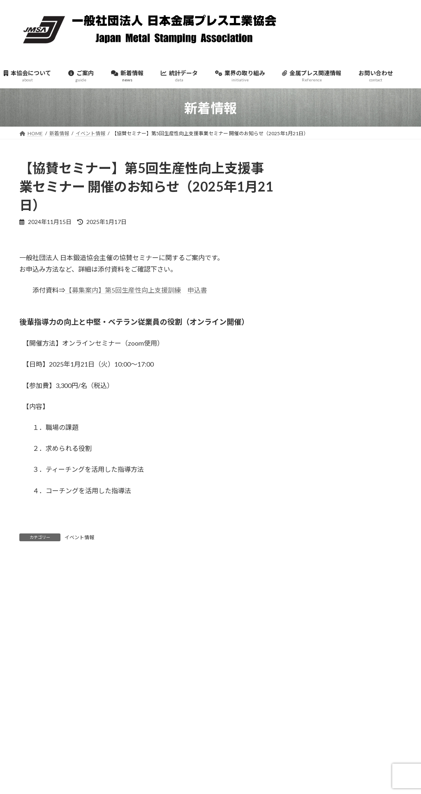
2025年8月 (321, 402)
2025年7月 (321, 417)
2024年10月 (322, 553)
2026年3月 (321, 296)
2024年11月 (322, 538)
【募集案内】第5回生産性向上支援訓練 (123, 290)
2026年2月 (321, 311)
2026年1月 (321, 326)
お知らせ (318, 189)
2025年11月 (322, 357)
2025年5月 (321, 447)
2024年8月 (321, 584)
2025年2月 (321, 493)
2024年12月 (322, 523)
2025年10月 (322, 372)
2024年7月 (321, 598)
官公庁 (315, 219)
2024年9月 (321, 568)
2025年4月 (321, 462)
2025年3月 (321, 478)
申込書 (197, 290)
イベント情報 (79, 537)
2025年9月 (321, 387)
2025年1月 (321, 508)
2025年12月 (322, 342)
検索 (382, 696)
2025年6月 (321, 432)
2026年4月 (321, 281)
